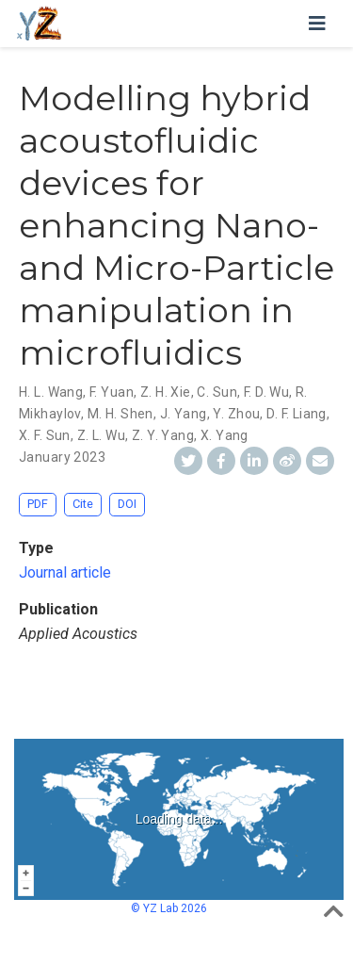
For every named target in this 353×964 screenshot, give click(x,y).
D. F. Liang (296, 413)
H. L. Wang (51, 392)
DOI (127, 504)
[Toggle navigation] (317, 23)
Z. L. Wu (101, 435)
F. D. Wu (266, 392)
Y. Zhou (236, 413)
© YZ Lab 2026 (169, 908)
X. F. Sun (45, 435)
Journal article (65, 572)
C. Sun (217, 392)
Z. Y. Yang (163, 435)
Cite (82, 504)
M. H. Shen (120, 413)
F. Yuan (111, 392)
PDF (37, 504)
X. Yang (225, 435)
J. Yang (183, 413)
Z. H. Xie (165, 392)
